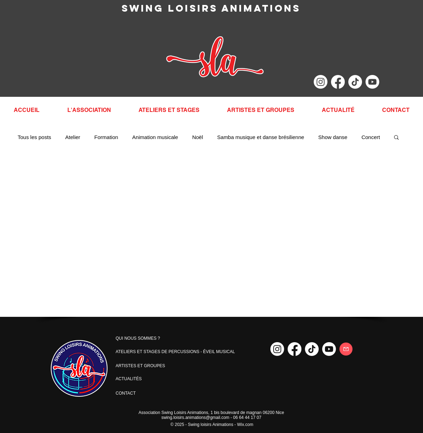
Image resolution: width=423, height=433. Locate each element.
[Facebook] (338, 82)
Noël (197, 137)
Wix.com (245, 424)
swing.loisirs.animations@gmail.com (195, 417)
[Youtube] (372, 82)
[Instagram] (320, 82)
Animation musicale (155, 137)
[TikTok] (355, 82)
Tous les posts (34, 137)
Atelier (72, 137)
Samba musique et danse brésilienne (260, 137)
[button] (396, 138)
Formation (106, 137)
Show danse (333, 137)
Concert (370, 137)
